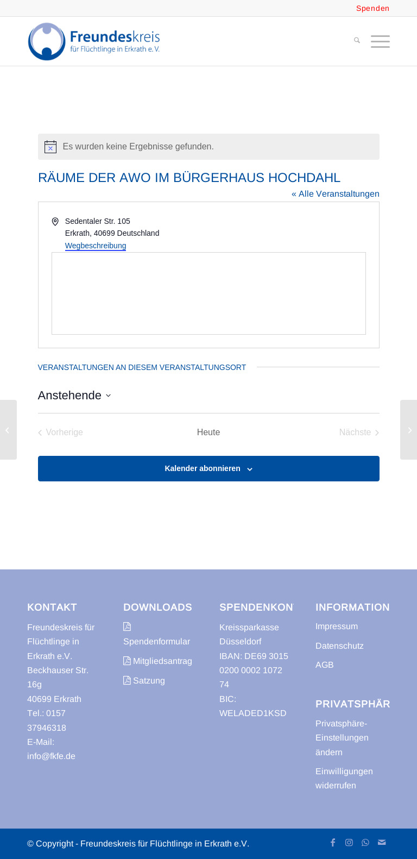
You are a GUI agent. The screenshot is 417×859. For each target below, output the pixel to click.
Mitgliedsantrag (157, 661)
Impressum (336, 626)
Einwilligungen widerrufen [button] (344, 778)
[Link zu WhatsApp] (365, 842)
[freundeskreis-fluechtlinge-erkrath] (97, 41)
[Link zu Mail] (382, 842)
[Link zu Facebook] (333, 842)
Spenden (373, 8)
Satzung (144, 680)
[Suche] (351, 41)
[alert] (209, 147)
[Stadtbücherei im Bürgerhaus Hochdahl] (8, 430)
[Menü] (375, 41)
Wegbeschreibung (96, 245)
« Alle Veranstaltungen (336, 193)
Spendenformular (156, 633)
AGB (324, 664)
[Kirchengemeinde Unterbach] (408, 430)
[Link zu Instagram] (349, 842)
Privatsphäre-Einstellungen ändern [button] (342, 738)
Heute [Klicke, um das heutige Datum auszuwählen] (208, 432)
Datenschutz (339, 645)
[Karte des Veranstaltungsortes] (208, 293)
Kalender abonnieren (202, 468)
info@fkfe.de (51, 756)
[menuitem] (351, 41)
